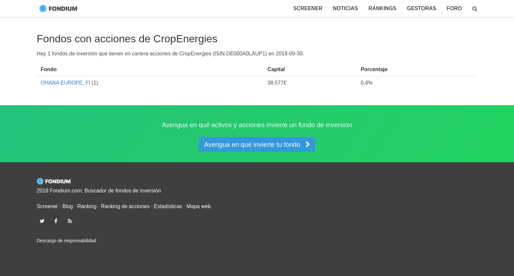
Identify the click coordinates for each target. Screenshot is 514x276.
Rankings (382, 8)
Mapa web (199, 206)
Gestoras (421, 8)
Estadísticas (168, 206)
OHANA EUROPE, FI (65, 83)
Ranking (87, 206)
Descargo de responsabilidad (66, 240)
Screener (308, 8)
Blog (67, 206)
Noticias (345, 8)
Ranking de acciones (125, 206)
